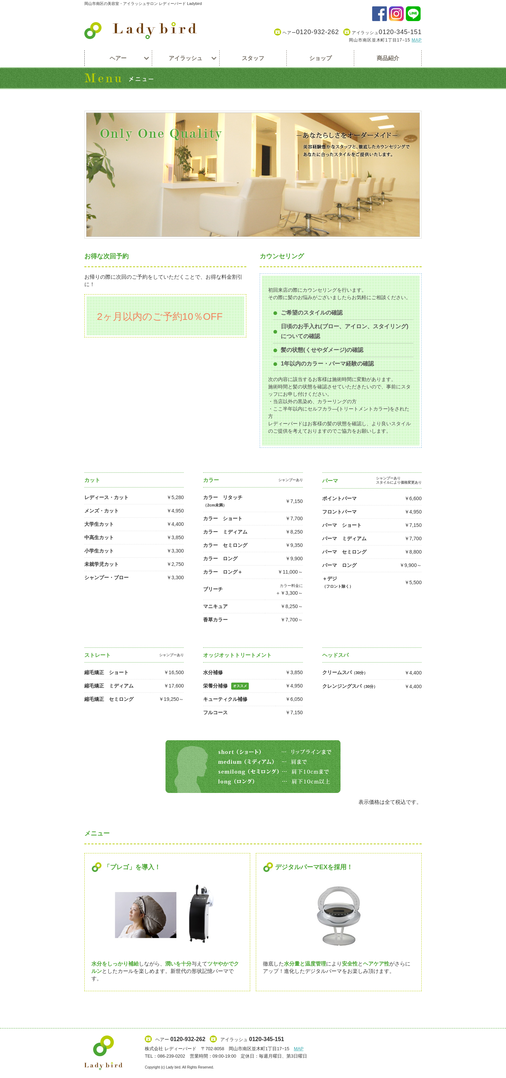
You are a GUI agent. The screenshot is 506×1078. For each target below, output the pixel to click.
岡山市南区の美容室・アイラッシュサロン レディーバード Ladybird (143, 3)
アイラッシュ (382, 32)
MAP (416, 40)
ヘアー (306, 32)
